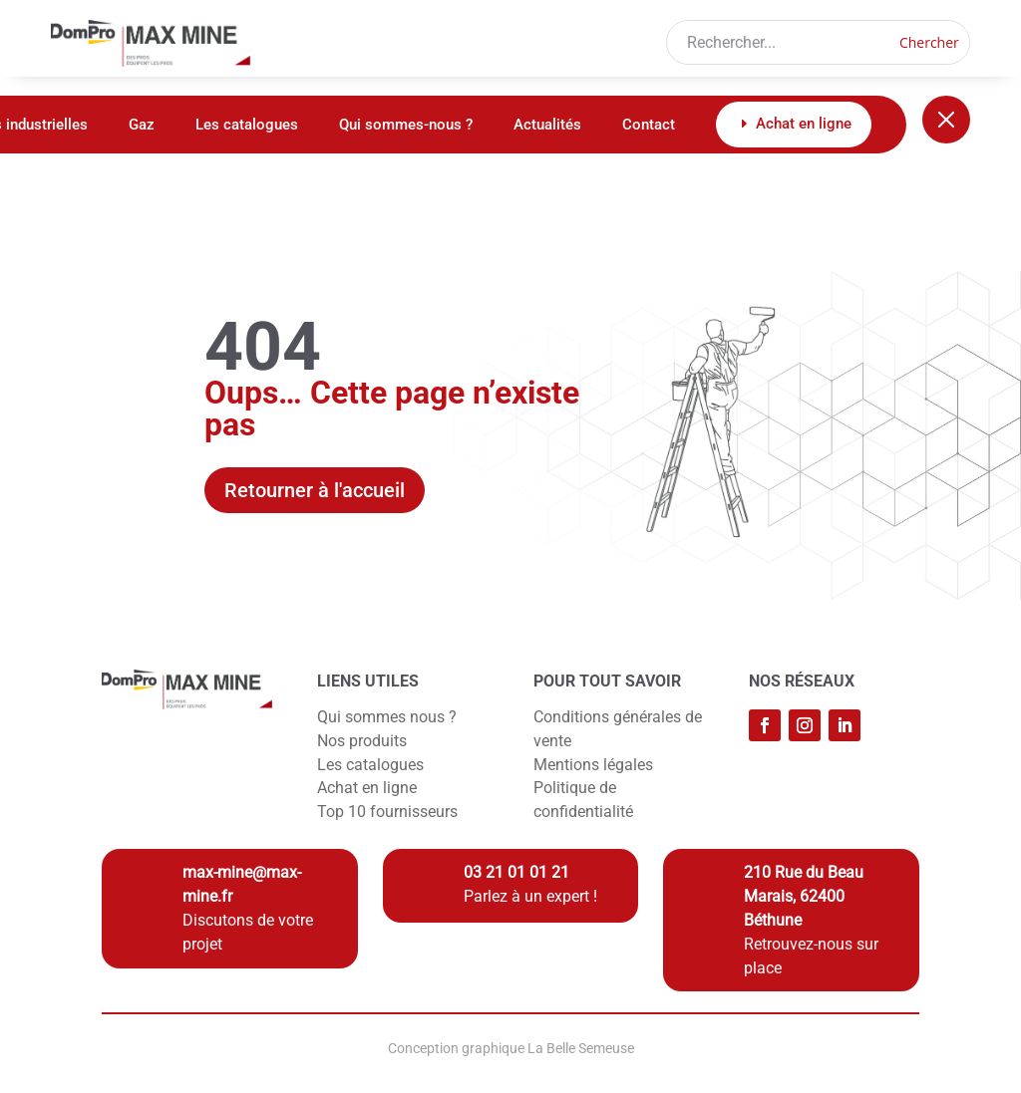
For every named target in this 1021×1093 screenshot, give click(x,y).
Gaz (142, 126)
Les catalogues (246, 126)
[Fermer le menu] (946, 119)
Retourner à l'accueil (314, 490)
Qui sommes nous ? (387, 716)
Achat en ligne (367, 787)
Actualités (547, 126)
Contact (648, 126)
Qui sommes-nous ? (406, 126)
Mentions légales (593, 764)
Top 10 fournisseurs (387, 811)
